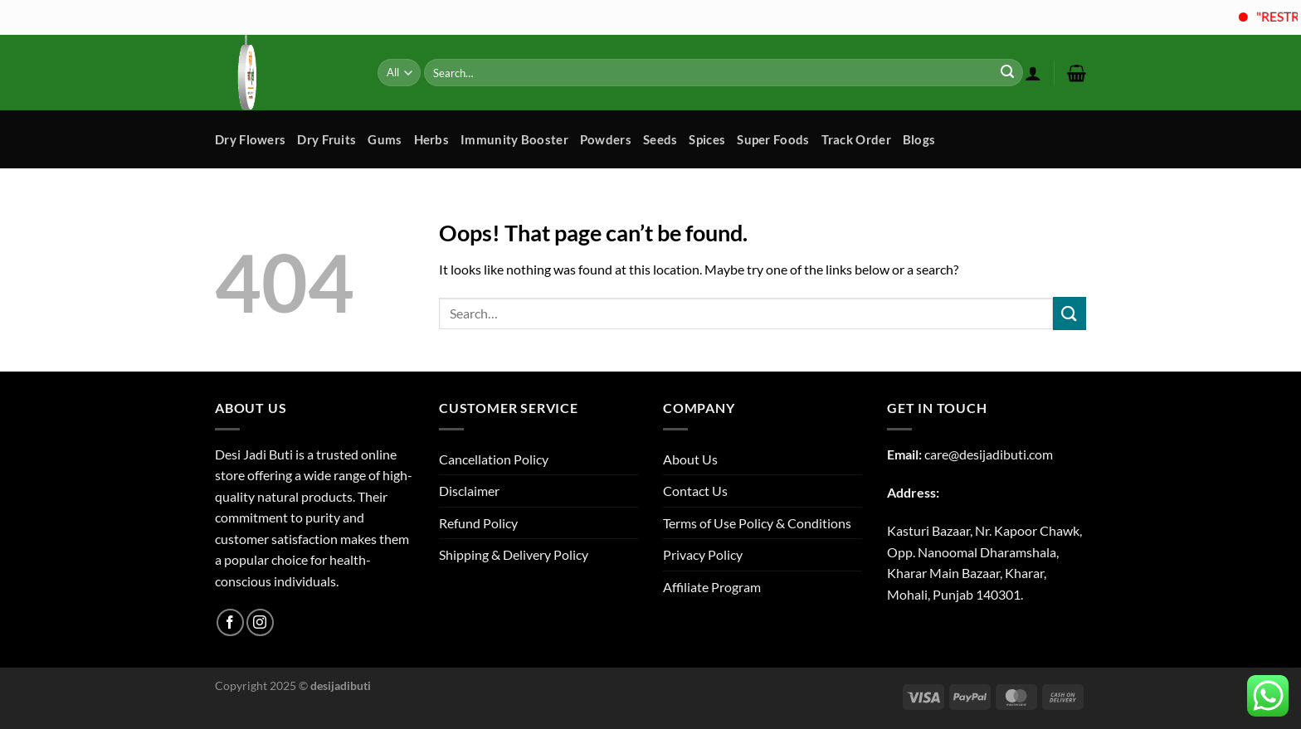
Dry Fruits (326, 139)
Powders (605, 139)
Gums (385, 139)
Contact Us (695, 490)
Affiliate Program (712, 587)
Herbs (432, 139)
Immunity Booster (514, 139)
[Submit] (1007, 73)
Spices (707, 139)
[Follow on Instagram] (260, 622)
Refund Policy (478, 523)
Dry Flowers (250, 139)
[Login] (1033, 73)
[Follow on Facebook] (230, 622)
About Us (690, 459)
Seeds (660, 139)
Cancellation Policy (493, 459)
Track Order (856, 139)
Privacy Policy (703, 554)
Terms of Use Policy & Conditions (757, 523)
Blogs (919, 139)
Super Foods (773, 139)
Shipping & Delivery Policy (513, 554)
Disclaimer (469, 490)
